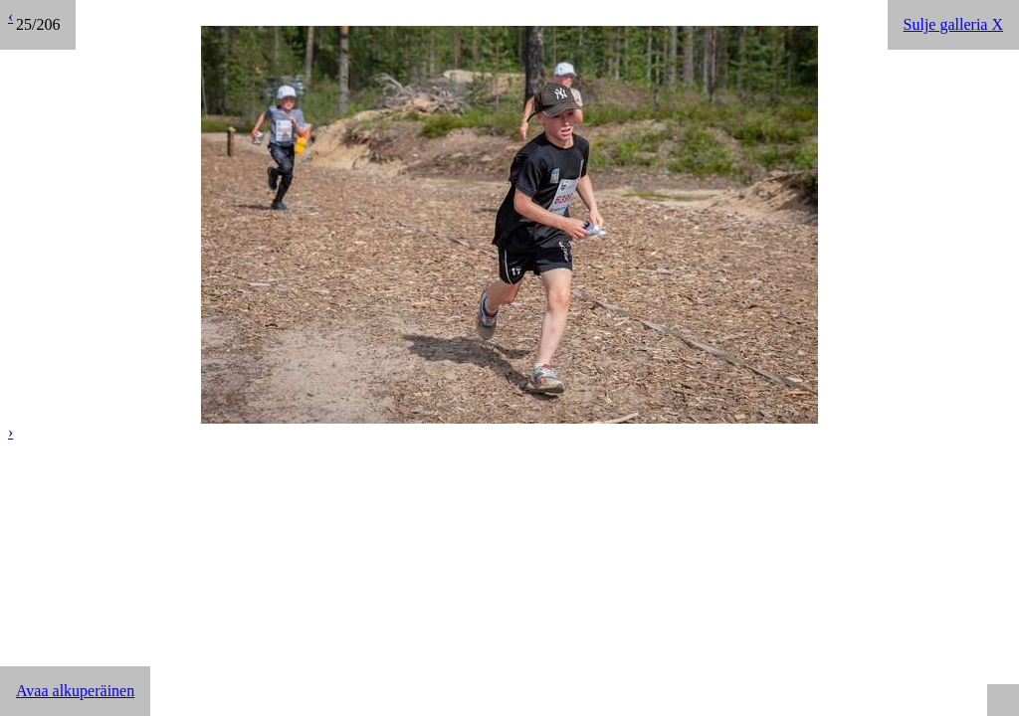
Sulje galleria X (953, 24)
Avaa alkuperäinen (75, 690)
